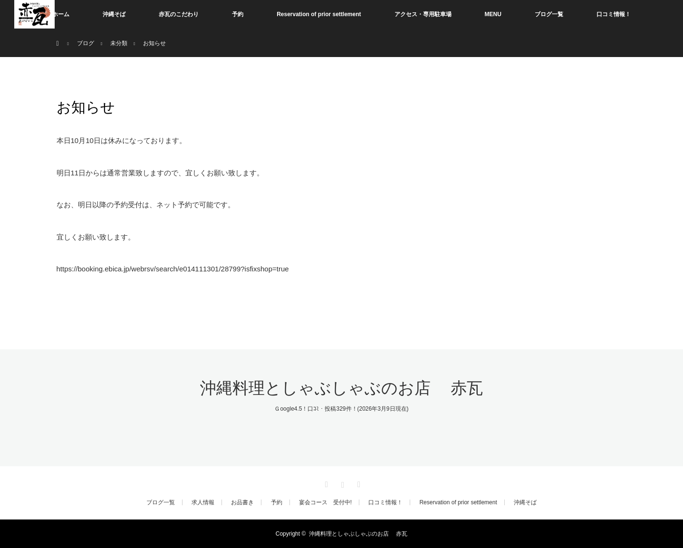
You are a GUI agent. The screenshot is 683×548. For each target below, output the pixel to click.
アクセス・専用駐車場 (423, 14)
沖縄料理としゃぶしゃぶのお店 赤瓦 (341, 388)
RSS (358, 483)
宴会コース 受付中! (325, 502)
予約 (237, 14)
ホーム (60, 14)
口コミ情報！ (613, 14)
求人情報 (203, 502)
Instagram (342, 483)
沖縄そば (114, 14)
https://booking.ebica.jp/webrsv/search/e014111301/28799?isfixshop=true (173, 269)
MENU (493, 14)
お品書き (242, 502)
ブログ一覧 (549, 14)
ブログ (85, 43)
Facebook (325, 483)
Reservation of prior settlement (319, 14)
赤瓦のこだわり (179, 14)
